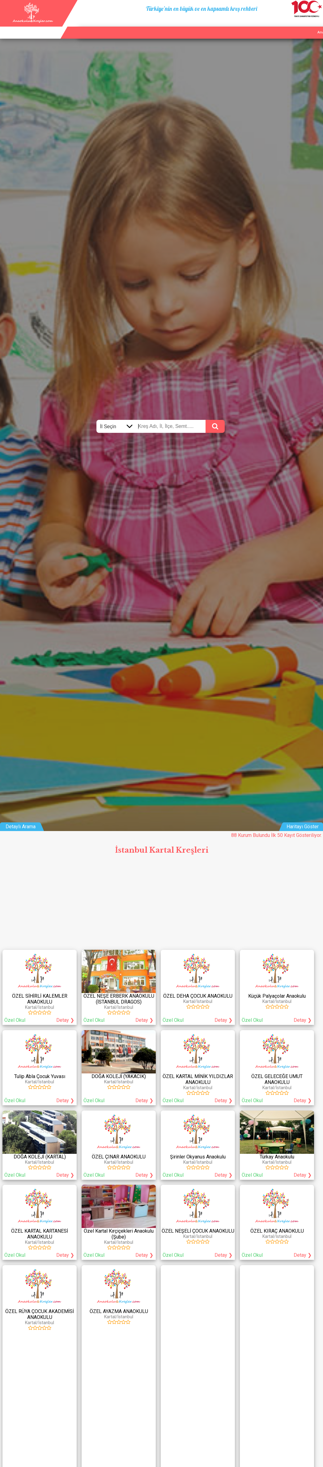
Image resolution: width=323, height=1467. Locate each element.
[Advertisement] (161, 904)
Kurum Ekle (274, 25)
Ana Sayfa (248, 25)
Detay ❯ (65, 1020)
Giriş (316, 25)
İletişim (298, 25)
